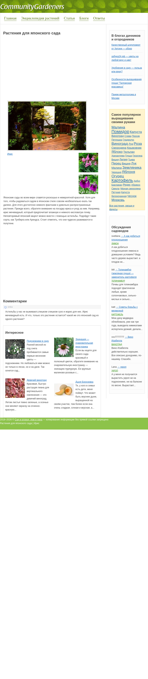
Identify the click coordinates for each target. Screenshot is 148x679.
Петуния (115, 192)
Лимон (115, 243)
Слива (127, 136)
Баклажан (116, 185)
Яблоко (116, 152)
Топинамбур (118, 281)
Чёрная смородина (130, 188)
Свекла (115, 188)
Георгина (137, 155)
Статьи (69, 18)
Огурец (117, 176)
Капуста (136, 132)
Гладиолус (128, 139)
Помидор (120, 131)
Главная (10, 18)
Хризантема (117, 155)
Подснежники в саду (38, 341)
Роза (138, 144)
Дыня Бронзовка (84, 382)
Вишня (115, 159)
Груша (128, 155)
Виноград (117, 135)
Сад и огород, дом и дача (28, 419)
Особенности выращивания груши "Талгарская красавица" (126, 83)
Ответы (99, 18)
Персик (136, 136)
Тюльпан (129, 151)
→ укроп (121, 367)
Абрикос (135, 185)
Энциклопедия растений (40, 18)
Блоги (84, 18)
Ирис (10, 154)
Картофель (122, 180)
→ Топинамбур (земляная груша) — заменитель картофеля (124, 273)
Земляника (131, 167)
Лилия (123, 159)
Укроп (114, 371)
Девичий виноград (37, 380)
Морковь (117, 200)
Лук (131, 143)
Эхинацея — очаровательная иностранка (84, 343)
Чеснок (132, 196)
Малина (118, 127)
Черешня (116, 172)
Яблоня (128, 172)
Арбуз (137, 181)
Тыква (131, 159)
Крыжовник (134, 147)
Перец (116, 163)
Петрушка (116, 139)
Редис (127, 184)
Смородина (118, 147)
